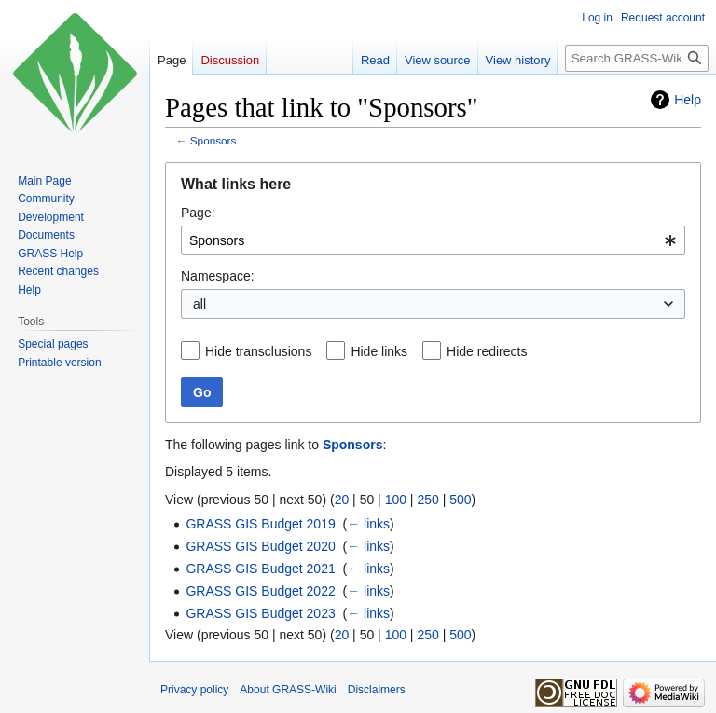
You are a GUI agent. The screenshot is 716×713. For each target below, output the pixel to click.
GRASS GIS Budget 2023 (260, 613)
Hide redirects (487, 351)
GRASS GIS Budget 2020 (260, 546)
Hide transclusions (258, 351)
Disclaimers (377, 689)
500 (460, 499)
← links (368, 523)
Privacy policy (194, 689)
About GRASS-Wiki (288, 689)
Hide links (379, 351)
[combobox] (433, 240)
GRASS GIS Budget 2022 (260, 590)
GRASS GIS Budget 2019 (260, 523)
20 (342, 499)
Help (687, 99)
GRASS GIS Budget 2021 (260, 568)
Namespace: (218, 275)
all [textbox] (199, 303)
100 (395, 499)
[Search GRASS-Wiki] (637, 58)
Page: (198, 212)
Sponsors (213, 140)
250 (427, 499)
